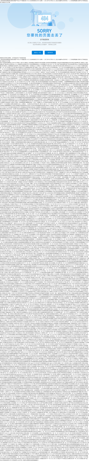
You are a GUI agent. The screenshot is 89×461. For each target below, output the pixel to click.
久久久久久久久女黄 (8, 120)
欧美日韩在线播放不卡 (70, 91)
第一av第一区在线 (51, 151)
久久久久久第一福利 (55, 387)
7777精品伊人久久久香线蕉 (36, 406)
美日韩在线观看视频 (43, 81)
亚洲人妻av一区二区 (70, 393)
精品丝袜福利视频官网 (74, 446)
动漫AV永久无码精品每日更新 (17, 137)
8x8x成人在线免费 (63, 137)
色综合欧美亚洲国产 (74, 353)
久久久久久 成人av (27, 205)
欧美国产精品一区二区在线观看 (47, 159)
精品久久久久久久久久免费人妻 (20, 166)
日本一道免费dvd (40, 135)
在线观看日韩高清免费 (40, 145)
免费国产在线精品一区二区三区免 (13, 256)
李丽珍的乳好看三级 (50, 156)
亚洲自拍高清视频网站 (58, 290)
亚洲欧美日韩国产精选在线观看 (10, 453)
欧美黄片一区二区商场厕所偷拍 (42, 158)
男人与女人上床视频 (59, 91)
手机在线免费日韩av (72, 64)
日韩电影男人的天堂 (17, 460)
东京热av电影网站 (20, 96)
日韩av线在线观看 (33, 221)
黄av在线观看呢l (46, 417)
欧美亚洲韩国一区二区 (32, 287)
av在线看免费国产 (23, 258)
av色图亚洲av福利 (52, 287)
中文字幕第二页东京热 (16, 118)
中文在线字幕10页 (36, 411)
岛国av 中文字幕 (29, 355)
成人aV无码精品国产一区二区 (55, 67)
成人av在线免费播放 (18, 190)
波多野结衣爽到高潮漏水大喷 (68, 387)
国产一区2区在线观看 (23, 148)
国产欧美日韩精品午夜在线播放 (80, 218)
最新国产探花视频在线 (5, 191)
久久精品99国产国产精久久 (58, 296)
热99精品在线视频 (28, 204)
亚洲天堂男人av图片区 (58, 104)
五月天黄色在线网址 (5, 285)
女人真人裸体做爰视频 (11, 418)
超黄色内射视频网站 (56, 366)
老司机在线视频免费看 (81, 199)
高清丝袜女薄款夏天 (58, 73)
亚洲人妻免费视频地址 (16, 337)
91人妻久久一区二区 (47, 104)
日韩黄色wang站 (66, 391)
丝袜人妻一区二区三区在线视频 (60, 102)
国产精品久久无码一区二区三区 (51, 121)
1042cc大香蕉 (16, 442)
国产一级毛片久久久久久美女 (18, 223)
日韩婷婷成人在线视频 (27, 91)
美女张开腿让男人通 (10, 88)
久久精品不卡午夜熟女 (14, 304)
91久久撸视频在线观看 (70, 104)
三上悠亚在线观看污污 (19, 93)
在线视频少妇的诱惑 (56, 77)
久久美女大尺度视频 (5, 185)
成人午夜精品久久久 (74, 137)
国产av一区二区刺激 (8, 372)
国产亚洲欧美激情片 (20, 342)
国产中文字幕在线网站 (54, 116)
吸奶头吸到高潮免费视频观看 (75, 113)
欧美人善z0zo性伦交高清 (26, 140)
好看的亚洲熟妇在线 (49, 279)
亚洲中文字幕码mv (37, 128)
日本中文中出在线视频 (56, 166)
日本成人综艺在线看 (65, 259)
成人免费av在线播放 (71, 197)
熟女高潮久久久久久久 (8, 299)
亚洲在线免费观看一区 (24, 83)
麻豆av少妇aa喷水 (29, 248)
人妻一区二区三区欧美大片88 (46, 301)
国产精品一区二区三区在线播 (16, 180)
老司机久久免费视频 (66, 123)
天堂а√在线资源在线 (10, 368)
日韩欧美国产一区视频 (47, 418)
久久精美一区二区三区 (75, 142)
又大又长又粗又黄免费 (68, 209)
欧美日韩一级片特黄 (75, 287)
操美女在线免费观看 (66, 218)
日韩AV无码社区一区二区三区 (61, 143)
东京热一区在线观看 (52, 353)
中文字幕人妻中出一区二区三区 (10, 250)
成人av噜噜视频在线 (60, 201)
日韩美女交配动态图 (14, 314)
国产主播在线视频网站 (70, 128)
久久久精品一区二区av (7, 320)
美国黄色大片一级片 (51, 371)
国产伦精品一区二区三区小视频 (12, 431)
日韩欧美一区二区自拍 (63, 449)
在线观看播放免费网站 (23, 242)
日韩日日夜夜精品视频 (49, 182)
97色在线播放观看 (58, 129)
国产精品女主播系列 (27, 128)
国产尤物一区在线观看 (82, 80)
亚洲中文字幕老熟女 (79, 237)
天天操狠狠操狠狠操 (37, 231)
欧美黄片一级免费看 (22, 124)
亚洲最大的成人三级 (74, 307)
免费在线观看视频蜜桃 (28, 99)
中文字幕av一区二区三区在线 (53, 218)
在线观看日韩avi (25, 406)
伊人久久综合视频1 (53, 212)
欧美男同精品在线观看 (33, 88)
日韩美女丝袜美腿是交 (36, 196)
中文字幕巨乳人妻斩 (60, 197)
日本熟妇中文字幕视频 (76, 226)
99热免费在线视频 (45, 272)
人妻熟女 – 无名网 (25, 104)
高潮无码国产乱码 (8, 123)
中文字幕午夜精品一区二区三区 (10, 364)
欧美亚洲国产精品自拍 (38, 263)
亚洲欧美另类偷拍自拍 (25, 121)
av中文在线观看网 (80, 356)
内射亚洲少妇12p (84, 69)
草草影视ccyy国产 (76, 161)
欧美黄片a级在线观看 (40, 439)
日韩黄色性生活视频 (10, 73)
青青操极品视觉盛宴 (53, 96)
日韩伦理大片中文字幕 (59, 422)
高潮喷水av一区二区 (11, 209)
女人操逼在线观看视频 (40, 134)
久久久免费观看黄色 (57, 194)
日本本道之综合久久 (17, 395)
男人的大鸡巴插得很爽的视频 (74, 261)
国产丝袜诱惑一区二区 (53, 72)
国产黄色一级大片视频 (79, 360)
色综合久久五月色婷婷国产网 (22, 155)
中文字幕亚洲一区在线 (37, 304)
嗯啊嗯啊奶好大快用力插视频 (12, 105)
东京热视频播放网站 (23, 100)
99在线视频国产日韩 (68, 150)
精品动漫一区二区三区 (61, 159)
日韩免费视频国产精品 (39, 255)
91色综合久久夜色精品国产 (14, 339)
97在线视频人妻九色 (48, 364)
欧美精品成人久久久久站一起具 (12, 110)
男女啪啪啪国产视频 (66, 140)
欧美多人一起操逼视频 (39, 345)
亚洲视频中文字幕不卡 (42, 96)
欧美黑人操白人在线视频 (71, 363)
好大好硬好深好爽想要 (23, 453)
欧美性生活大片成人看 (37, 279)
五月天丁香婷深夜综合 (15, 129)
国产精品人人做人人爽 (20, 404)
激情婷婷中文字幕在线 (20, 366)
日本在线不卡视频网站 (49, 113)
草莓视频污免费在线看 (18, 145)
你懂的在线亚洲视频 (11, 153)
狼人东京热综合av (8, 282)
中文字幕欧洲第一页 (77, 108)
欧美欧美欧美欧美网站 (26, 129)
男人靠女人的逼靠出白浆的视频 (68, 183)
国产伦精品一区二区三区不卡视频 (68, 202)
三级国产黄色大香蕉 (35, 250)
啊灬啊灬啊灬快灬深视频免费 (50, 120)
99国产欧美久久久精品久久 (81, 325)
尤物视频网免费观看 (45, 108)
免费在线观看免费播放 (32, 202)
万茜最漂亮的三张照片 (76, 323)
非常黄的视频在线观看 (56, 174)
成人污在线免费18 (80, 431)
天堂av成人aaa (51, 220)
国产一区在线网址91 (5, 70)
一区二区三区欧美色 (27, 350)
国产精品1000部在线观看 (36, 197)
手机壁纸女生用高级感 (41, 97)
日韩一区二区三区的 (73, 349)
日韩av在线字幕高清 (11, 159)
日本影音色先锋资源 (48, 110)
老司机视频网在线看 (20, 97)
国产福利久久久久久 (77, 121)
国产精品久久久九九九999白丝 (28, 86)
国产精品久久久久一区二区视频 (34, 269)
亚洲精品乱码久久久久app (45, 228)
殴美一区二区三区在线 (52, 244)
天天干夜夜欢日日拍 (5, 81)
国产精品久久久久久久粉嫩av (64, 401)
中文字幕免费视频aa (67, 97)
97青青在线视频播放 (25, 399)
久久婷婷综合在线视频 (57, 207)
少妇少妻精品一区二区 (51, 267)
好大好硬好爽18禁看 (33, 151)
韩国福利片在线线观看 (39, 169)
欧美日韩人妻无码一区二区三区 (66, 75)
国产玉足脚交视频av (38, 129)
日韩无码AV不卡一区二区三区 (12, 253)
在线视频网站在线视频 (28, 259)
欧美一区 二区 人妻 (56, 107)
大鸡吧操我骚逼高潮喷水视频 (22, 142)
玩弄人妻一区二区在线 (72, 371)
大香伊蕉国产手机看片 (23, 306)
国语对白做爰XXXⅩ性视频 (44, 441)
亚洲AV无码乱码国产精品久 (61, 256)
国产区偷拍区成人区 (11, 344)
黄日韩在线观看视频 (13, 175)
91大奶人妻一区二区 (51, 64)
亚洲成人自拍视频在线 (7, 446)
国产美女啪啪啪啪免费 (30, 296)
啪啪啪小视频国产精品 (70, 156)
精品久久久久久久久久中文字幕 (49, 277)
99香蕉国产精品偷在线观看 (14, 91)
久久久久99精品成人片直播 (6, 204)
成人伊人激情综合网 (54, 175)
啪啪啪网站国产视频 (30, 164)
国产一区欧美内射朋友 (14, 196)
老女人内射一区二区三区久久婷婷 (52, 334)
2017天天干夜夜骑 (24, 272)
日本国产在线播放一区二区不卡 (74, 126)
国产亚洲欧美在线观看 (71, 455)
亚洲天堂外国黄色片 (67, 107)
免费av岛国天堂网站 (56, 88)
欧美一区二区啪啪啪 (13, 234)
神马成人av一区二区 (82, 420)
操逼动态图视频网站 (76, 274)
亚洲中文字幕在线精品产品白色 (31, 161)
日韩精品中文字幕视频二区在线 (74, 344)
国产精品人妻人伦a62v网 (24, 407)
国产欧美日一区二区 (23, 245)
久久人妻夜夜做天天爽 (28, 294)
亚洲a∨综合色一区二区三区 (44, 366)
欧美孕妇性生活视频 (44, 153)
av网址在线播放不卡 (64, 145)
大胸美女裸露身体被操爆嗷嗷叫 (40, 325)
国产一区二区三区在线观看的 (12, 86)
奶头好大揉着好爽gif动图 (36, 142)
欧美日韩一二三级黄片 (22, 186)
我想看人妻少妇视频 (50, 263)
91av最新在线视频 (83, 83)
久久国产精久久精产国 (81, 129)
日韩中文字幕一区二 (45, 161)
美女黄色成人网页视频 (29, 328)
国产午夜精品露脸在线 (60, 245)
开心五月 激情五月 (39, 318)
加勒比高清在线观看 (20, 220)
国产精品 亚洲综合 (18, 67)
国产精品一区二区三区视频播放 (76, 277)
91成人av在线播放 (78, 75)
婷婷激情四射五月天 (77, 123)
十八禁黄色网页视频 (76, 85)
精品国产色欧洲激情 (81, 193)
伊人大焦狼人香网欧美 (21, 77)
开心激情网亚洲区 (27, 67)
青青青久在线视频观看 (63, 347)
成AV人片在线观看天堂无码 (16, 328)
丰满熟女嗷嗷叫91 (30, 220)
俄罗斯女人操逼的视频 (66, 89)
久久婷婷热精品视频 (42, 452)
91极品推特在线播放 (47, 407)
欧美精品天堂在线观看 (12, 436)
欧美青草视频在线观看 (55, 140)
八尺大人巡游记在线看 (19, 147)
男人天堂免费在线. (76, 124)
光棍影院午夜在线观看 (39, 62)
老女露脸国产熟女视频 (10, 228)
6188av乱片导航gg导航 (24, 250)
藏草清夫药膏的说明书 (24, 69)
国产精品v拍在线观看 (74, 403)
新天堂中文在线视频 (35, 306)
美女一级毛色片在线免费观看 (67, 116)
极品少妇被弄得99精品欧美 (80, 436)
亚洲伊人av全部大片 (12, 369)
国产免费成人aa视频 (60, 374)
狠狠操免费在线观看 (30, 97)
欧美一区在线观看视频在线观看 (33, 310)
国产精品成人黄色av (26, 78)
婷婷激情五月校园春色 (82, 156)
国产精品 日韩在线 (63, 96)
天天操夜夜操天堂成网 (80, 368)
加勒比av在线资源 (62, 439)
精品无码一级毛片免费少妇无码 (75, 182)
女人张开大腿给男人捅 (35, 453)
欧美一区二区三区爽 (74, 118)
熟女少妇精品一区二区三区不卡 (20, 174)
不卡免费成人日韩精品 (77, 358)
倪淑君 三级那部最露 (50, 188)
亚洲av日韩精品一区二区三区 (39, 118)
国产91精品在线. (44, 100)
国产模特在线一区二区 (70, 420)
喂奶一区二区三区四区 (48, 344)
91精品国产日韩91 (9, 102)
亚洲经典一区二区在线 (51, 347)
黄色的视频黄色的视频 (22, 108)
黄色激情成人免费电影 (70, 191)
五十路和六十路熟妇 (27, 339)
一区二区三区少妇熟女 (78, 89)
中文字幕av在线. (48, 167)
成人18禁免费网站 (19, 310)
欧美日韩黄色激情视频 (37, 167)
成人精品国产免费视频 (31, 93)
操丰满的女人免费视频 (7, 65)
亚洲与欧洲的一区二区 (80, 229)
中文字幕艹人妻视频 (58, 172)
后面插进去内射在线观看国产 (46, 261)
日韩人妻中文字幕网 (79, 115)
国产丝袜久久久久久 (51, 69)
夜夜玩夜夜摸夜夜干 (43, 93)
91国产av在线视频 (36, 115)
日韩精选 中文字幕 (30, 185)
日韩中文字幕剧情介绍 (69, 78)
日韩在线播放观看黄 (41, 185)
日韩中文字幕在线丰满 (42, 137)
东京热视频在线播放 (20, 131)
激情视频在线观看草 (22, 159)
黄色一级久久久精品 (24, 341)
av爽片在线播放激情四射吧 (43, 312)
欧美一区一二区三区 (66, 399)
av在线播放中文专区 (70, 414)
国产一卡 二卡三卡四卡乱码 (50, 269)
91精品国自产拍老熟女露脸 (70, 418)
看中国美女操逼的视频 (45, 174)
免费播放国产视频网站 (38, 423)
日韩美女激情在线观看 (61, 398)
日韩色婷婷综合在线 (62, 395)
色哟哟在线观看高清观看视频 (18, 185)
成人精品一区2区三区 (11, 293)
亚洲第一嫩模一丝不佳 (31, 183)
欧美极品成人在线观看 (73, 159)
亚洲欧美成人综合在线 (56, 108)
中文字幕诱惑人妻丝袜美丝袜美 (61, 110)
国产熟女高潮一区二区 (43, 404)
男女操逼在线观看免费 (33, 309)
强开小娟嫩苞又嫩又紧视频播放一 (52, 99)
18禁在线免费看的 (64, 147)
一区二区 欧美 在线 (40, 188)
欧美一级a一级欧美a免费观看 (59, 293)
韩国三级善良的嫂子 (82, 285)
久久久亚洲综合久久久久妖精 (58, 285)
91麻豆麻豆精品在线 (33, 393)
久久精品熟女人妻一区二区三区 (35, 334)
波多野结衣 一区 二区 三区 (60, 148)
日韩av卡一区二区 (26, 118)
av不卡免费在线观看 (30, 145)
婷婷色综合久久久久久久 (71, 65)
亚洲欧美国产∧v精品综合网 (47, 360)
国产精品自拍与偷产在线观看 (33, 172)
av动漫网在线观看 (78, 100)
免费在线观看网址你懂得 (11, 242)
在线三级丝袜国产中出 (78, 97)
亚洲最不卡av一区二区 (24, 436)
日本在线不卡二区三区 (71, 422)
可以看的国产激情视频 (78, 342)
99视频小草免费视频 (59, 279)
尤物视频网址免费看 (56, 123)
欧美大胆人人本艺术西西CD (50, 320)
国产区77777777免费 (72, 309)
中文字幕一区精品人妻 (31, 81)
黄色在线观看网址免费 (44, 77)
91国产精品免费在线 (62, 64)
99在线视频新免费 (64, 72)
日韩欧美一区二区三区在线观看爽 (21, 197)
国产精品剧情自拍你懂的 (37, 314)
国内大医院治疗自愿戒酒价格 (31, 336)
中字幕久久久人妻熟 (5, 161)
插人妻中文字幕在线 (65, 280)
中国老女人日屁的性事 (57, 379)
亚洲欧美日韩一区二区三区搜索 (42, 387)
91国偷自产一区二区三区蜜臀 (75, 256)
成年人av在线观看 (20, 355)
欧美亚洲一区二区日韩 (28, 70)
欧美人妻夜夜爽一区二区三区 (16, 199)
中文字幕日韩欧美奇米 (41, 220)
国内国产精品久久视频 (14, 236)
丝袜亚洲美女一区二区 (20, 277)
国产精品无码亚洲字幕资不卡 (24, 115)
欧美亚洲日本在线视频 (80, 209)
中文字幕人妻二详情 (44, 89)
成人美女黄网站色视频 (80, 228)
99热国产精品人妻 (54, 161)
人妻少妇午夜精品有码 (26, 113)
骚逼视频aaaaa (51, 85)
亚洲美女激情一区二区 (50, 239)
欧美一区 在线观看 (55, 312)
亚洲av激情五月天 (55, 275)
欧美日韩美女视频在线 (28, 395)
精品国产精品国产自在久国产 (33, 277)
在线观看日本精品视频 (65, 121)
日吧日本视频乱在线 (25, 196)
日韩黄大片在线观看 (31, 366)
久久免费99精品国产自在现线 (19, 430)
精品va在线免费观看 (28, 331)
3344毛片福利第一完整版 (8, 142)
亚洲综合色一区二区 (9, 162)
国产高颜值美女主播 (5, 72)
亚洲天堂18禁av (37, 431)
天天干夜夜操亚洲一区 (5, 371)
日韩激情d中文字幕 (72, 70)
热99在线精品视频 (23, 240)
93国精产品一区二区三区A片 (69, 390)
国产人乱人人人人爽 (47, 194)
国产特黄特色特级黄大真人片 (14, 345)
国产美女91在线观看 (80, 438)
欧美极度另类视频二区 (45, 293)
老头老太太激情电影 (69, 447)
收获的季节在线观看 (17, 169)
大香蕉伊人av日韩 (8, 269)
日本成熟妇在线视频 (40, 147)
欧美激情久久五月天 (76, 112)
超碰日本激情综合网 (51, 446)
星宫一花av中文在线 (42, 85)
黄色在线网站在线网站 (77, 175)
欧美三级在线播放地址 (58, 139)
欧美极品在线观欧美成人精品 (71, 83)
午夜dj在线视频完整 (40, 401)
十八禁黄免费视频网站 (27, 358)
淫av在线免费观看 (71, 215)
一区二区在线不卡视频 (36, 415)
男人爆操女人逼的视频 (28, 62)
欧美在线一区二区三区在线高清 (60, 224)
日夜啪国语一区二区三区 (27, 396)
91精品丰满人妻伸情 (48, 196)
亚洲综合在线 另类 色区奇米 (55, 97)
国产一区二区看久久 (82, 180)
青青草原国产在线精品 (81, 78)
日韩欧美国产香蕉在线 (56, 210)
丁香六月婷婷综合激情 (48, 282)
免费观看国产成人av (22, 153)
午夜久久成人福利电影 (18, 347)
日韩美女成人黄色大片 (65, 264)
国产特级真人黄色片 (9, 155)
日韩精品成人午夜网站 (39, 333)
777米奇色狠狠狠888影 (58, 178)
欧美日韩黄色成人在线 (57, 441)
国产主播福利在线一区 (66, 94)
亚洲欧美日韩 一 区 (27, 434)
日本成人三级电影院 (79, 250)
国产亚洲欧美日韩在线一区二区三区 (21, 143)
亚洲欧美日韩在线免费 (16, 350)
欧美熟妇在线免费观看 (56, 250)
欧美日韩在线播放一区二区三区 (33, 342)
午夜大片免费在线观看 (74, 131)
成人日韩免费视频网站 (35, 194)
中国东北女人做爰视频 (71, 296)
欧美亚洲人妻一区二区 (64, 86)
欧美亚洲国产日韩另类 (43, 223)
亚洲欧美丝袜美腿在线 (25, 110)
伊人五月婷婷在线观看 (46, 102)
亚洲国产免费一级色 (21, 264)
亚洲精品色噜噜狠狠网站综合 (54, 164)
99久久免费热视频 (51, 118)
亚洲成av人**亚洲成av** (34, 210)
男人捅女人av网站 (45, 275)
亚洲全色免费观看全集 (24, 361)
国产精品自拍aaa (17, 331)
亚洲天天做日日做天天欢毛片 (66, 325)
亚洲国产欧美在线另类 (65, 161)
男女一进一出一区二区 (25, 304)
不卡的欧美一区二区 (26, 412)
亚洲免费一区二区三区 (69, 196)
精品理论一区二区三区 (22, 274)
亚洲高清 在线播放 (35, 391)
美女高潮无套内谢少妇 (42, 86)
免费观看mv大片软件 (13, 194)
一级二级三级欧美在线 (43, 430)
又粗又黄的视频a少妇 (21, 377)
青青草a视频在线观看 (50, 169)
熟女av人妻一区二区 (37, 110)
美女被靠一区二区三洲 (28, 150)
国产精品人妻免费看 (31, 264)
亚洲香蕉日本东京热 (34, 240)
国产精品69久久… (7, 132)
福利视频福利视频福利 (59, 126)
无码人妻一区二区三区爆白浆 (41, 426)
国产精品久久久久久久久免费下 (73, 205)
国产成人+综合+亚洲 (72, 283)
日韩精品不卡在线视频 (55, 132)
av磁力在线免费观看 (79, 210)
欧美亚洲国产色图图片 (34, 271)
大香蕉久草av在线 (73, 449)
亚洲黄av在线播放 (61, 217)
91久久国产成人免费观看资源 (71, 172)
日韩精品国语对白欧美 (61, 182)
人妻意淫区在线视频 (21, 312)
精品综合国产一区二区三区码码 (77, 110)
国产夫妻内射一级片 (11, 115)
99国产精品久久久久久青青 (24, 352)
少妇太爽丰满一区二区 (44, 88)
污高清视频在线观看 (19, 376)
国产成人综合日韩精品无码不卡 (41, 140)
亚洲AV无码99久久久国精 (78, 417)
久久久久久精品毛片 (63, 353)
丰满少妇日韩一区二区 (37, 450)
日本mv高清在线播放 (9, 283)
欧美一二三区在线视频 (22, 271)
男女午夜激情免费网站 (5, 62)
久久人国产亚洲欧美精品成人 (63, 85)
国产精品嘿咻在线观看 (69, 356)
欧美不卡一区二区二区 (26, 263)
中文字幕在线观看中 (28, 320)
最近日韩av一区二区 (71, 285)
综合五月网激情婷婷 (48, 139)
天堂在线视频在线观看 (60, 247)
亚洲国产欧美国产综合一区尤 (72, 170)
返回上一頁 (37, 52)
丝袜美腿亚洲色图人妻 (69, 388)
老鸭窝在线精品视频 (74, 69)
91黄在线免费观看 (4, 85)
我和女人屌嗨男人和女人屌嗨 (53, 105)
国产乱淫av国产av (28, 132)
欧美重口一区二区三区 (50, 204)
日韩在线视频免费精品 (68, 228)
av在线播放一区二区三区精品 (12, 215)
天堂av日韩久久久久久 (43, 447)
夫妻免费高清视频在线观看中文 (55, 356)
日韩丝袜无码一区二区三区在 (48, 457)
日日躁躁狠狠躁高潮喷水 (82, 387)
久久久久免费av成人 (77, 185)
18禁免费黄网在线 (34, 80)
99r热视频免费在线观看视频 (70, 288)
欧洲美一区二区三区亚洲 (36, 126)
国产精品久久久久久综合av (46, 148)
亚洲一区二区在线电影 (81, 414)
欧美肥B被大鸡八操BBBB (67, 234)
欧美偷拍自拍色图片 (25, 178)
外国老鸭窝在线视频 (10, 264)
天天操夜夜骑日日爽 (8, 190)
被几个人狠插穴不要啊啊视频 (41, 294)
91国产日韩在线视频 (45, 306)
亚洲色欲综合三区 (36, 78)
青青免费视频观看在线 (49, 197)
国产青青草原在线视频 (10, 247)
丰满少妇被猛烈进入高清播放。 (56, 81)
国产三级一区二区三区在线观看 (70, 164)
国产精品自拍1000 (78, 252)
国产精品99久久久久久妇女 (26, 112)
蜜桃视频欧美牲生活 (13, 69)
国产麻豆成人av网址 (21, 172)
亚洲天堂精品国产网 (71, 135)
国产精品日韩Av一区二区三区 (17, 85)
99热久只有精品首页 (33, 77)
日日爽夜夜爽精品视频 (19, 296)
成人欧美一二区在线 (61, 350)
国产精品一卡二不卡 (38, 91)
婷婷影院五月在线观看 (22, 321)
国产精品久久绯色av (37, 205)
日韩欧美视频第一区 (7, 143)
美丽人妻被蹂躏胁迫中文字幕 (72, 153)
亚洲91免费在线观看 (49, 434)
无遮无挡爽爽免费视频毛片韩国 (27, 177)
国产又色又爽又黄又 (74, 345)
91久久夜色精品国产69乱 (27, 156)
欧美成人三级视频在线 (47, 172)
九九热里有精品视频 (25, 226)
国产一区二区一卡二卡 (68, 174)
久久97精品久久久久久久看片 (38, 399)
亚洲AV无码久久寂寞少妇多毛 (42, 180)
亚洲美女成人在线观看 (76, 212)
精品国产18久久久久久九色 (19, 428)
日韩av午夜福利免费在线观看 (65, 244)
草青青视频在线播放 (48, 83)
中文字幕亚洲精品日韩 (28, 371)
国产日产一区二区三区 (33, 301)
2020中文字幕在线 (78, 404)
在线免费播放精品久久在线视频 (37, 64)
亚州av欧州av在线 (62, 70)
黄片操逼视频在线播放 (39, 75)
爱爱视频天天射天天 (8, 442)
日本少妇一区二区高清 (61, 113)
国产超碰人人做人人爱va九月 (40, 67)
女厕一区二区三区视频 (33, 89)
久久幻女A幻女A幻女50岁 (12, 385)
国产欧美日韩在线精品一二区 (35, 388)
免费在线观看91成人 (16, 104)
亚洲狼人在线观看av (50, 350)
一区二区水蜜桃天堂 (42, 368)
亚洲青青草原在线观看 (24, 360)
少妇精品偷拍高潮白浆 (9, 213)
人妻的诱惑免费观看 (11, 124)
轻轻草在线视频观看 (83, 201)
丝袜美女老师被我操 (54, 183)
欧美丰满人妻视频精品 (34, 100)
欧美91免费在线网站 (9, 315)
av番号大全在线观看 (28, 169)
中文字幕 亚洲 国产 (55, 417)
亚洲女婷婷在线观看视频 (22, 317)
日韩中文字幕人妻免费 (8, 97)
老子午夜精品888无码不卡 (16, 383)
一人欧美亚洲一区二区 (9, 450)
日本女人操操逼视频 (77, 272)
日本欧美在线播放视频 (62, 62)
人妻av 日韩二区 (69, 360)
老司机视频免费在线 (7, 363)
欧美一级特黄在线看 (23, 280)
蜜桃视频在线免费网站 (16, 70)
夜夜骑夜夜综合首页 (25, 105)
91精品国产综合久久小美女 (59, 361)
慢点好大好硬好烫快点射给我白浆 (38, 369)
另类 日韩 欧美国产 (47, 415)
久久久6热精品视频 (14, 178)
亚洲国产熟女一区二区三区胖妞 (41, 331)
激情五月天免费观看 (24, 80)
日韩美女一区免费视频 (49, 215)
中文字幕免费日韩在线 (49, 358)
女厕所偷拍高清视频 (7, 174)
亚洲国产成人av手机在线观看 (26, 75)
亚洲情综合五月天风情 (5, 326)
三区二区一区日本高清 (76, 253)
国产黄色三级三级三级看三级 (40, 288)
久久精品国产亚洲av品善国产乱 (60, 403)
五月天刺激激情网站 (36, 307)
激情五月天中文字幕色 (14, 411)
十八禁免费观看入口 (78, 236)
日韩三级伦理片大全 (33, 430)
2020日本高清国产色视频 (80, 178)
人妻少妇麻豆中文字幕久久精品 (14, 425)
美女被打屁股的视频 (12, 212)
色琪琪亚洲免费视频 (51, 62)
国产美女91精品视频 (16, 128)
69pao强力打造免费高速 (23, 247)
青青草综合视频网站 (46, 210)
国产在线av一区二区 (20, 299)
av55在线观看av (19, 162)
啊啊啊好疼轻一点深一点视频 (33, 102)
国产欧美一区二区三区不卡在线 (27, 207)
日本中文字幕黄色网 (62, 269)
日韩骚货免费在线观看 (66, 105)
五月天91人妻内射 (73, 102)
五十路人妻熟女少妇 (55, 232)
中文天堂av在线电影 (50, 252)
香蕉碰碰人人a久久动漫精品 (58, 306)
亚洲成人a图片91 (83, 159)
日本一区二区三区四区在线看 (50, 376)
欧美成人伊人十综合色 (44, 123)
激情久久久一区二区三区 (54, 93)
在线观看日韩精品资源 (16, 294)
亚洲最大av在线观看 (41, 244)
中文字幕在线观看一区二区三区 (74, 412)
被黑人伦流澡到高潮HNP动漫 (23, 73)
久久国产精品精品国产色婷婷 (42, 232)
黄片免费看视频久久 (81, 355)
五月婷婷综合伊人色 (55, 89)
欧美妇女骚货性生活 (51, 395)
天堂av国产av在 (84, 170)
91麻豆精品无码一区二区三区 (15, 232)
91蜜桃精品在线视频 (49, 422)
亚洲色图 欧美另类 (70, 188)
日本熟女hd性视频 (22, 455)
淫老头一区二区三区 (54, 280)
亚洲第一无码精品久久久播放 (32, 65)
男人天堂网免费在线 (81, 232)
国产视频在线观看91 (68, 382)
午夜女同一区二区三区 (59, 205)
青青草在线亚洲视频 (77, 213)
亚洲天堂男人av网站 (59, 128)
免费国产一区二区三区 (33, 153)
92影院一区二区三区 (44, 202)
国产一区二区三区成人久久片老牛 (62, 221)
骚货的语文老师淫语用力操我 (45, 170)
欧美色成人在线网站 (36, 107)
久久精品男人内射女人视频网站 (47, 162)
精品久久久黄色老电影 (67, 93)
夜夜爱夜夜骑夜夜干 (44, 298)
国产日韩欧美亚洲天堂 (62, 425)
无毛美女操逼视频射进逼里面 (38, 105)
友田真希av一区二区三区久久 (56, 336)
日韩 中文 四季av (4, 199)
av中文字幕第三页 (12, 148)
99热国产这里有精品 (17, 259)
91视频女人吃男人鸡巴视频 (68, 232)
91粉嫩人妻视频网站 (68, 210)
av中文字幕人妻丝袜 (36, 73)
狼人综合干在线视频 (10, 301)
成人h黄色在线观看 (14, 112)
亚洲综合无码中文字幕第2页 (52, 423)
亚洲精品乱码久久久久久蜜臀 (14, 99)
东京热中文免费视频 (41, 363)
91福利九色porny (15, 272)
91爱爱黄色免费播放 (32, 124)
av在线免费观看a (24, 236)
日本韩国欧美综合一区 (62, 118)
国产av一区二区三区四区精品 (21, 372)
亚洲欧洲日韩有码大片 (8, 342)
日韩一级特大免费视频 (45, 224)
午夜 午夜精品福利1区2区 (30, 356)
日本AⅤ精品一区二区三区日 (15, 325)
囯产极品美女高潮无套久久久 (10, 64)
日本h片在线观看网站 (30, 137)
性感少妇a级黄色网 (11, 183)
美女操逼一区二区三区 (40, 177)
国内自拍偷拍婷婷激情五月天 (26, 175)
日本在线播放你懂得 (68, 67)
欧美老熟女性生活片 (82, 91)
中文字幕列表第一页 (77, 372)
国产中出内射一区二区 (48, 126)
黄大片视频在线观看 (16, 193)
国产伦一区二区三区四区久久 (74, 282)
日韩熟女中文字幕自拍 (37, 113)
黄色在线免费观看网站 (17, 191)
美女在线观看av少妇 (79, 434)
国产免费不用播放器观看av (53, 259)
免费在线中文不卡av (34, 174)
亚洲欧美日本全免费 (62, 349)
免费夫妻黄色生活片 (15, 107)
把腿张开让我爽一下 (18, 188)
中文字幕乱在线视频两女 (55, 237)
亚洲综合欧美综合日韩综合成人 (42, 132)
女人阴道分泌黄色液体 (69, 129)
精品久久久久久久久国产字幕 (67, 229)
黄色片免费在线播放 (17, 423)
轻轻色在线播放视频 (45, 226)
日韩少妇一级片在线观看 (73, 247)
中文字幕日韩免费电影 (34, 108)
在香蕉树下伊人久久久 (53, 328)
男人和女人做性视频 (44, 336)
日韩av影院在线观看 (23, 170)
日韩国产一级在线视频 (62, 177)
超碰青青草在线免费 (80, 186)
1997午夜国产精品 (12, 352)
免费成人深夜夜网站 (54, 100)
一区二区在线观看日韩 (79, 266)
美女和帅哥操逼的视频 (72, 245)
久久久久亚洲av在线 (66, 185)
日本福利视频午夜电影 (79, 194)
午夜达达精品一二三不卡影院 (79, 77)
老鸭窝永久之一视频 (83, 70)
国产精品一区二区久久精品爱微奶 (77, 145)
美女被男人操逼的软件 (56, 382)
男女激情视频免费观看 (55, 94)
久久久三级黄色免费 (81, 155)
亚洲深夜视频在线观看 (20, 202)
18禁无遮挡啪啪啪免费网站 (6, 290)
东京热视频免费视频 (16, 72)
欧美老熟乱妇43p (67, 108)
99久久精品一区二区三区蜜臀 (67, 186)
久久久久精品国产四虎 (39, 218)
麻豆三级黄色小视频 (67, 158)
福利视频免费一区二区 (67, 236)
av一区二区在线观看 (27, 288)
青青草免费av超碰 (12, 100)
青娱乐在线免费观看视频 (72, 444)
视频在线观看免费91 (47, 78)
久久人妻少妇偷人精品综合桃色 (73, 299)
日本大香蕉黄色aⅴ (39, 182)
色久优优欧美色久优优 (14, 140)
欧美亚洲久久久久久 (46, 107)
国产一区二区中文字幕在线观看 (76, 398)
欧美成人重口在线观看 (55, 331)
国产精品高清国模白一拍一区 (33, 131)
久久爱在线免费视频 (79, 242)
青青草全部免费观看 (69, 294)
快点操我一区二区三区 (42, 116)
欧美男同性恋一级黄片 (29, 190)
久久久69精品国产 (38, 99)
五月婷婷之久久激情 (36, 385)
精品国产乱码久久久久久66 (66, 100)
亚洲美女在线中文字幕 (60, 282)
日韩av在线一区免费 (22, 89)
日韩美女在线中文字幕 (70, 336)
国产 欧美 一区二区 (36, 275)
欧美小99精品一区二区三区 (23, 344)
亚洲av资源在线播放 (78, 93)
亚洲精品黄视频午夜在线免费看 (15, 134)
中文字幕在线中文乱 (26, 449)
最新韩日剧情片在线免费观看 (7, 220)
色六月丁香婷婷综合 (44, 240)
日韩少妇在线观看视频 (29, 439)
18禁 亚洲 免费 (44, 212)
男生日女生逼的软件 (83, 283)
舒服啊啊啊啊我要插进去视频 (72, 81)
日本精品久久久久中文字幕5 (33, 285)
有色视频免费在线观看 (46, 310)
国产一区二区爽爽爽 (77, 88)
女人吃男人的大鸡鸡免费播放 (30, 256)
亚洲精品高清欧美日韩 (39, 112)
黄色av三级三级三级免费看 (35, 245)
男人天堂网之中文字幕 (71, 361)
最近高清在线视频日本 (36, 83)
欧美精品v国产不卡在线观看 (36, 282)
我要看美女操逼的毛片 (23, 64)
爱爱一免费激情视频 (65, 430)
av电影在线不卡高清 (37, 193)
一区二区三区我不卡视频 (17, 161)
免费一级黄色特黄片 (66, 77)
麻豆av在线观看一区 (33, 166)
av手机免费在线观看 (53, 137)
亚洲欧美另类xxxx (19, 283)
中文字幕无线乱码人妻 (50, 401)
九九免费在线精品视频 (10, 89)
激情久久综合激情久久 (28, 252)
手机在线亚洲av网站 (51, 112)
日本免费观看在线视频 (65, 124)
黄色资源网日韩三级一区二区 (61, 442)
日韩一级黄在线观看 (58, 167)
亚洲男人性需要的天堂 (28, 218)
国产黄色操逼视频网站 (21, 88)
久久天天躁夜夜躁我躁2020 (44, 296)
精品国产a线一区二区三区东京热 (25, 255)
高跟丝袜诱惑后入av (68, 115)
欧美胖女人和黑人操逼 (59, 314)
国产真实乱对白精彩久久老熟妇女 (13, 333)
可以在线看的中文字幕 (51, 75)
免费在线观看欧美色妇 (12, 139)
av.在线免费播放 (42, 151)
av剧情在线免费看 (77, 107)
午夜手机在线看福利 (57, 242)
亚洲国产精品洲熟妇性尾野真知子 (27, 116)
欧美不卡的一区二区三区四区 (75, 134)
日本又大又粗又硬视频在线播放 (48, 349)
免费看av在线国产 (33, 258)
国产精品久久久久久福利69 (75, 224)
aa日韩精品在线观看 (14, 167)
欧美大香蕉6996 (60, 321)
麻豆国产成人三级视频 (27, 217)
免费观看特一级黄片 (54, 325)
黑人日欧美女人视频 (69, 453)
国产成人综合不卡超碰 (9, 248)
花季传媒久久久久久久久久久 (28, 72)
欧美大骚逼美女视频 (44, 274)
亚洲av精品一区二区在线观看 (53, 399)
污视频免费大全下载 (10, 312)
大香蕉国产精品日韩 (26, 193)
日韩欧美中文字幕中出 (70, 80)
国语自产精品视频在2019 (53, 213)
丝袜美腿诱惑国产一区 (79, 166)
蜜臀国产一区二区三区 (57, 78)
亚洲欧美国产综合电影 (75, 72)
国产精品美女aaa (83, 102)
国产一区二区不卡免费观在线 (80, 190)
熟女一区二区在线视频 (18, 132)
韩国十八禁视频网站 (56, 272)
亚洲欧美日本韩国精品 (20, 287)
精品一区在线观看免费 (28, 229)
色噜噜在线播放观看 (79, 132)
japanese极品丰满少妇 (29, 188)
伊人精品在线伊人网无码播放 (7, 202)
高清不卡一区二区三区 (38, 217)
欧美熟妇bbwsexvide (80, 409)
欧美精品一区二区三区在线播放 (66, 302)
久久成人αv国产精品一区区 (57, 428)
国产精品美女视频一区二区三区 (24, 213)
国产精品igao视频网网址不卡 (31, 123)
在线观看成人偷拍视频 (81, 393)
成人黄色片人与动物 (14, 226)
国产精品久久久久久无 (67, 436)
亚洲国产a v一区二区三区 (63, 239)
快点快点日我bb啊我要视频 (69, 180)
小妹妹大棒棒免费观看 (25, 385)
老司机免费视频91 (44, 94)
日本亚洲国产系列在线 (77, 204)
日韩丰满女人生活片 (59, 326)
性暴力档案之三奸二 (59, 363)
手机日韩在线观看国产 (58, 191)
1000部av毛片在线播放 (5, 318)
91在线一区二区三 (60, 188)
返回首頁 (50, 52)
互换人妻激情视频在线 (25, 167)
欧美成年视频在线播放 (80, 116)
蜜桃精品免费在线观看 (47, 128)
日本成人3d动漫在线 (13, 415)
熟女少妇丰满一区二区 (12, 75)
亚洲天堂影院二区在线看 (63, 69)
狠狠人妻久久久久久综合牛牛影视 (76, 376)
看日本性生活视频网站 (82, 215)
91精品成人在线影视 (83, 317)
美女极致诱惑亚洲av (72, 317)
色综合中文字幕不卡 (57, 228)
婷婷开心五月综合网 (63, 277)
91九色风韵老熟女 (76, 334)
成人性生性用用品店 (7, 169)
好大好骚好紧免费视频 (48, 341)
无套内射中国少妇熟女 (11, 245)
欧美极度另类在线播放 (36, 143)
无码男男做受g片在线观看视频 (74, 240)
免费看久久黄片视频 (29, 326)
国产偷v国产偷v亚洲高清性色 (63, 112)
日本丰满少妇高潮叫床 (36, 344)
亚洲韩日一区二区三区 (53, 124)
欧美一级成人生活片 (70, 290)
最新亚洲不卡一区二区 (66, 99)
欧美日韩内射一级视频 (16, 182)
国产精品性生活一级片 (59, 393)
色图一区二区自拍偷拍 (60, 220)
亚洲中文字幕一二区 (34, 148)
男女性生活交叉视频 (30, 446)
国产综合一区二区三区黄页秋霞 (31, 94)
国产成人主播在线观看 (73, 151)
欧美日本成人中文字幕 (72, 220)
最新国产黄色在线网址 (5, 395)
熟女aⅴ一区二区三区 (34, 372)
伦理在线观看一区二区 (64, 212)
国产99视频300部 (56, 315)
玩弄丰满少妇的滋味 (59, 385)
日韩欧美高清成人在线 (23, 364)
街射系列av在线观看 (33, 377)
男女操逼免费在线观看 (69, 428)
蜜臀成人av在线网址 (45, 236)
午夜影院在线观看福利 (28, 425)
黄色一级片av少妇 (38, 396)
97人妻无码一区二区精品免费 (56, 223)
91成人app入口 (14, 80)
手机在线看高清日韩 (49, 91)
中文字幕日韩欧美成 (24, 194)
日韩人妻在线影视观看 (28, 333)
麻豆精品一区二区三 (48, 231)
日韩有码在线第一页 (58, 83)
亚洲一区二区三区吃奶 (52, 439)
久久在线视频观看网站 (22, 209)
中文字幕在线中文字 (71, 271)
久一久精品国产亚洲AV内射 (57, 298)
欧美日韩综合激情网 (73, 62)
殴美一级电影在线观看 (40, 150)
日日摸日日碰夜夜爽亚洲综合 (38, 69)
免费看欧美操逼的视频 (62, 307)
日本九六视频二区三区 (74, 177)
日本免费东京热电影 (5, 458)
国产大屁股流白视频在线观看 (74, 395)
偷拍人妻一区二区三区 (48, 142)
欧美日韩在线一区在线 (39, 70)
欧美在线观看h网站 (41, 347)
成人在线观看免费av (65, 275)
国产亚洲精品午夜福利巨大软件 (64, 369)
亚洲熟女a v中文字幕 (51, 190)
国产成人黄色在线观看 (81, 223)
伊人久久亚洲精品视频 (62, 377)
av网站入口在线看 (54, 274)
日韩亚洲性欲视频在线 (12, 360)
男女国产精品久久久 (5, 350)
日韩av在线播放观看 (36, 379)
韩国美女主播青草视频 (73, 162)
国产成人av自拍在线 (48, 193)
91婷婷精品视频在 (27, 409)
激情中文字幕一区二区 (5, 423)
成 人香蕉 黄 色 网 (54, 229)
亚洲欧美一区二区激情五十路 (10, 444)
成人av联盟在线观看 (79, 67)
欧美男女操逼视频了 (44, 237)
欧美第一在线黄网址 (35, 390)
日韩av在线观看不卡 (70, 326)
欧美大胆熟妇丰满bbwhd (36, 364)
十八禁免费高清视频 (65, 226)
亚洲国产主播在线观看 (44, 309)
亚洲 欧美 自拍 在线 (75, 239)
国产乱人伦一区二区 (67, 315)
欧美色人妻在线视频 (38, 191)
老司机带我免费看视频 (41, 383)
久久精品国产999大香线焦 (37, 201)
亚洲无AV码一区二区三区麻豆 (63, 255)
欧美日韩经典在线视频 (46, 199)
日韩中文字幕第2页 (69, 339)
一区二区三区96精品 (28, 345)
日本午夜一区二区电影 (51, 70)
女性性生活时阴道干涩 (15, 156)
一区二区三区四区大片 (7, 67)
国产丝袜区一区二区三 (37, 449)
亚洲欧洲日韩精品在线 (10, 374)
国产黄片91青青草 (78, 382)
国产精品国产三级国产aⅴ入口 (59, 407)
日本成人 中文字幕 (66, 88)
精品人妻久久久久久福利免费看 (54, 150)
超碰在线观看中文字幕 (36, 120)
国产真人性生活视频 (54, 202)
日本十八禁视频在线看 (32, 414)
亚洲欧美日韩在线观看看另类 (15, 387)
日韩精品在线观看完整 (77, 255)
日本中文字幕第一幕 (17, 62)
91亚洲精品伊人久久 (34, 298)
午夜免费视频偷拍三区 (7, 221)
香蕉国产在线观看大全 (80, 174)
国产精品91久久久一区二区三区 (76, 425)
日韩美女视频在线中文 (67, 132)
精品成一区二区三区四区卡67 (18, 81)
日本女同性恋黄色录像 (58, 453)
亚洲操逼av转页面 (25, 107)
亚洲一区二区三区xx (39, 425)
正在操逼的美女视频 (11, 274)
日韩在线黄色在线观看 (78, 99)
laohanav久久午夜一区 (46, 290)
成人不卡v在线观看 (11, 77)
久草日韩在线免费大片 (47, 73)
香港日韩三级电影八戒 (67, 404)
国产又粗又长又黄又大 (68, 166)
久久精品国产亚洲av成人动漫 (47, 65)
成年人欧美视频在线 (62, 134)
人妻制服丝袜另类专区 (69, 155)
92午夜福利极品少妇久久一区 (41, 175)
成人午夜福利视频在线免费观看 (26, 239)
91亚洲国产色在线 (46, 115)
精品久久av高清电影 (7, 428)
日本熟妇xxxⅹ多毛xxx (41, 164)
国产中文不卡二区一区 (25, 231)
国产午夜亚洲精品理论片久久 (18, 285)
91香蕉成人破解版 (78, 207)
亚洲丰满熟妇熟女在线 (74, 169)
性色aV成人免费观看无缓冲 (60, 364)
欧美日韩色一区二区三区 (29, 353)
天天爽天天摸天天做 (41, 446)
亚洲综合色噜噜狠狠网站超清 (56, 294)
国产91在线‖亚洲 (60, 65)
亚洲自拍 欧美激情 (7, 347)
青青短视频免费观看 (47, 379)
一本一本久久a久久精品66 (48, 431)
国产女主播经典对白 (30, 180)
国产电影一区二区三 (67, 272)
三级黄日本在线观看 (60, 135)
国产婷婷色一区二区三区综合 (14, 288)
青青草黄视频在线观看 (59, 193)
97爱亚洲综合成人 (38, 320)
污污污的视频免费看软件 (60, 261)
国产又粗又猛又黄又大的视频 (42, 229)
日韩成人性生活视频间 (44, 166)
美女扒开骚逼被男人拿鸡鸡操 (10, 349)
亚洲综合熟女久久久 (59, 339)
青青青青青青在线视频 (55, 258)
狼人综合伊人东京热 (69, 73)
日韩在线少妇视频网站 (24, 139)
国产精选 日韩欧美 (79, 73)
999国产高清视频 (55, 226)
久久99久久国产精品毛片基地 (12, 135)
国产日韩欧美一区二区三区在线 (46, 221)
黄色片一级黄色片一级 (42, 72)
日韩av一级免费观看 (20, 102)
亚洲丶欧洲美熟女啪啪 (76, 86)
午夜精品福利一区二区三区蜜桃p (11, 329)
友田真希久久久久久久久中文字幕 (40, 266)
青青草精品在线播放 (66, 372)
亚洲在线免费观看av (48, 326)
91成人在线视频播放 (31, 96)
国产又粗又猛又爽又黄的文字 (61, 352)
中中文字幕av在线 (33, 170)
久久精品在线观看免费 (5, 224)
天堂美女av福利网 (23, 298)
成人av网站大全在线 (52, 291)
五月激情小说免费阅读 (63, 120)
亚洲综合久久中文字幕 (12, 83)
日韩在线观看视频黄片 (61, 248)
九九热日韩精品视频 (81, 191)
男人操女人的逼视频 (78, 105)
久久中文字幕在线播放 (9, 334)
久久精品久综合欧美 (58, 196)
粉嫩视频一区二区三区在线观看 (81, 94)
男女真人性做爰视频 (42, 186)
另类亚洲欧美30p (30, 147)
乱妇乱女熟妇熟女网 (18, 123)
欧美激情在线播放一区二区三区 (10, 126)
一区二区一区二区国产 (12, 298)
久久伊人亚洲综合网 (53, 86)
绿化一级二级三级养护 (62, 169)
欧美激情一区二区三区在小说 (20, 221)
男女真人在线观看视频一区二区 (46, 374)
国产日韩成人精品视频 (28, 158)
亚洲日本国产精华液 (32, 368)
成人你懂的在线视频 (49, 314)
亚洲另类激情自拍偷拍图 (29, 244)
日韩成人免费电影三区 (10, 186)
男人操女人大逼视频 (22, 210)
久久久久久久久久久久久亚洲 (64, 204)
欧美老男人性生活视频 (19, 65)
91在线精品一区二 (72, 329)
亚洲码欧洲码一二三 (16, 78)
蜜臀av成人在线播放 (5, 217)
